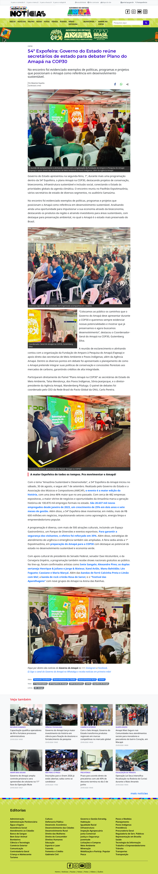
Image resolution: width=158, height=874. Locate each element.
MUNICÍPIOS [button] (89, 21)
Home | (58, 872)
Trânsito (119, 848)
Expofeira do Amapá (100, 684)
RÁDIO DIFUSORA (73, 22)
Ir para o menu (32, 2)
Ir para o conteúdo (18, 2)
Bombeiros (15, 839)
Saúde (119, 839)
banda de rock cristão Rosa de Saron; (63, 577)
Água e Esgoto (17, 824)
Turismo (101, 680)
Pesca (83, 854)
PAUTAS (31, 21)
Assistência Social (18, 827)
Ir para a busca (45, 2)
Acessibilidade (80, 2)
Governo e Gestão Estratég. (93, 819)
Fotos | (87, 872)
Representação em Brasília (128, 836)
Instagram (91, 667)
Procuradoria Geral (125, 830)
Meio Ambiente (87, 845)
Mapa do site (105, 2)
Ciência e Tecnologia (20, 842)
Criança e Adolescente (20, 854)
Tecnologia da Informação (128, 842)
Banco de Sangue (18, 833)
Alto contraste (93, 2)
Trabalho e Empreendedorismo (130, 845)
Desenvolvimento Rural (87, 680)
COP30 (88, 684)
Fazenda (49, 848)
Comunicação (16, 848)
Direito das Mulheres (55, 833)
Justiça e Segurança (89, 836)
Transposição (122, 854)
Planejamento (122, 821)
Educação (49, 842)
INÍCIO (13, 21)
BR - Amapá (39, 688)
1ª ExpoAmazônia (40, 684)
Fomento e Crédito (54, 851)
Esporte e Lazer (52, 845)
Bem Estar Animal (18, 836)
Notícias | (66, 872)
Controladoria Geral (19, 851)
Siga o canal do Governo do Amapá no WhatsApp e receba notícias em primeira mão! (69, 671)
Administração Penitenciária (23, 821)
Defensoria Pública (54, 821)
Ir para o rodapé (59, 2)
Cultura (48, 819)
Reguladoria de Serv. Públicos (130, 833)
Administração (17, 819)
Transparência (141, 2)
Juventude (85, 839)
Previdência (121, 827)
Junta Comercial (88, 833)
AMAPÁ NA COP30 (102, 22)
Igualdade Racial (88, 824)
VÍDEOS (54, 21)
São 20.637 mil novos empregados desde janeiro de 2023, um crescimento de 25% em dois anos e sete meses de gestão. (76, 507)
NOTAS (39, 21)
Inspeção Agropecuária (91, 830)
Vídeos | (94, 872)
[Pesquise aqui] (146, 23)
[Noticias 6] (81, 660)
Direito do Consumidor (56, 836)
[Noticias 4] (77, 660)
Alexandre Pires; (107, 564)
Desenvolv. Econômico (42, 680)
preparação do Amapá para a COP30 (72, 544)
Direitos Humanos (54, 839)
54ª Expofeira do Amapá (58, 684)
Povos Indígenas (123, 824)
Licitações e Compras (90, 842)
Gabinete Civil (52, 854)
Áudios (100, 872)
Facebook (102, 667)
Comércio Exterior (18, 845)
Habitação (85, 821)
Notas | (80, 872)
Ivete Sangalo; (88, 564)
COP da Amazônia (76, 684)
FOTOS (47, 21)
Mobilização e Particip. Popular (95, 851)
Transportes (121, 851)
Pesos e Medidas (124, 819)
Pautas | (73, 872)
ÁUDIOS (63, 21)
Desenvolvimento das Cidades (64, 680)
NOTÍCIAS (22, 21)
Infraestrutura (87, 827)
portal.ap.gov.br (127, 2)
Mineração (85, 848)
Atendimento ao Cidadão (22, 830)
